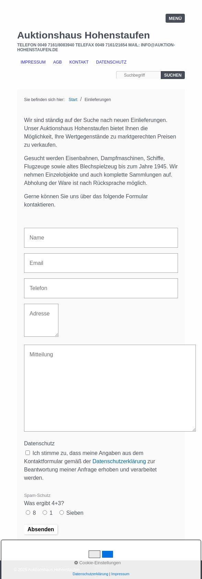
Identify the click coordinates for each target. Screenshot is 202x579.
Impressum (33, 62)
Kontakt (79, 62)
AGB (57, 62)
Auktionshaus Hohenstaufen (83, 35)
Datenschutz (111, 62)
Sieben (74, 513)
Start (73, 99)
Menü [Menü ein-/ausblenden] (175, 18)
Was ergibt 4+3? (44, 499)
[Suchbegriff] (138, 75)
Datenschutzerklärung (119, 461)
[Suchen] (173, 75)
